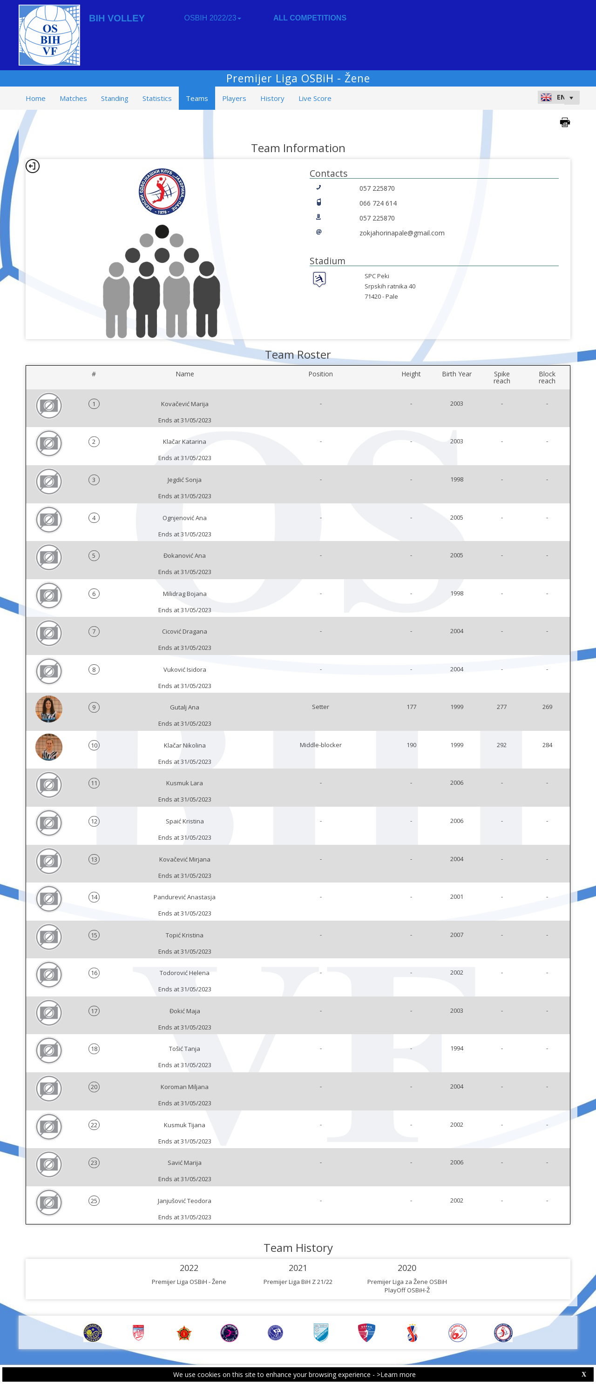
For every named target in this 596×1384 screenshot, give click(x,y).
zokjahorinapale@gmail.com (402, 232)
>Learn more (396, 1374)
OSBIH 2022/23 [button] (212, 18)
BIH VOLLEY (117, 18)
